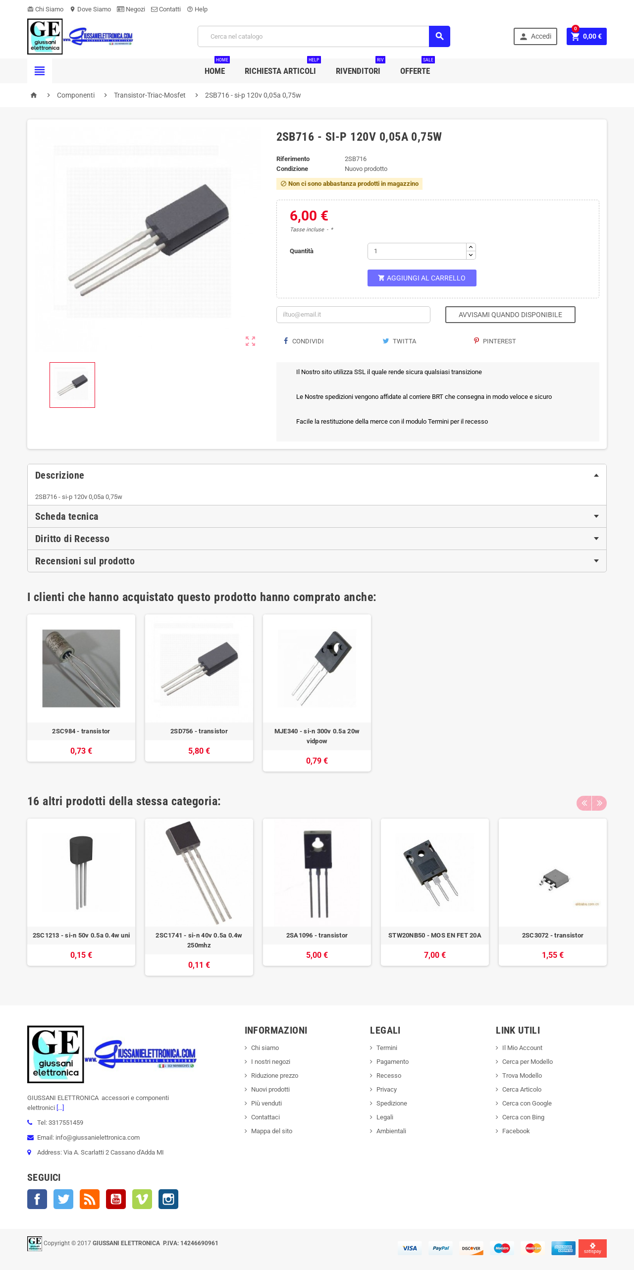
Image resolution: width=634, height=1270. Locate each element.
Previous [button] (584, 801)
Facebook (37, 1199)
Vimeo (142, 1199)
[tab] (317, 475)
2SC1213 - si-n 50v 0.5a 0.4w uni (81, 935)
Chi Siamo (45, 9)
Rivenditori (360, 67)
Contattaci (265, 1117)
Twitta (399, 341)
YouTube (116, 1199)
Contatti (166, 9)
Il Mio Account (522, 1047)
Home (217, 67)
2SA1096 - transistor (317, 935)
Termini (386, 1047)
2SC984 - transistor (81, 731)
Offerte (417, 67)
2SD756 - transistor (199, 731)
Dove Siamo (90, 9)
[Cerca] (324, 36)
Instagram (168, 1199)
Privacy (386, 1089)
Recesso (388, 1075)
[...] (59, 1107)
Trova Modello (522, 1075)
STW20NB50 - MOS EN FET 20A (434, 935)
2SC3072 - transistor (552, 935)
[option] (81, 693)
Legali (384, 1117)
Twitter (63, 1199)
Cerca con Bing (523, 1117)
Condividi (304, 341)
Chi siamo (265, 1047)
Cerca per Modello (527, 1061)
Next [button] (599, 801)
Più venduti (266, 1103)
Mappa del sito (271, 1131)
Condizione (292, 168)
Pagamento (392, 1061)
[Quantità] (417, 251)
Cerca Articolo (521, 1089)
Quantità (302, 251)
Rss (90, 1199)
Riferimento (293, 159)
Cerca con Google (527, 1103)
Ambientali (391, 1131)
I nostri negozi (270, 1061)
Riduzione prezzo (274, 1075)
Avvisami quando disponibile (510, 315)
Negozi (131, 9)
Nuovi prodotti (270, 1089)
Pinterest (495, 341)
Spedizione (391, 1103)
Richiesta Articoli (283, 67)
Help (197, 9)
